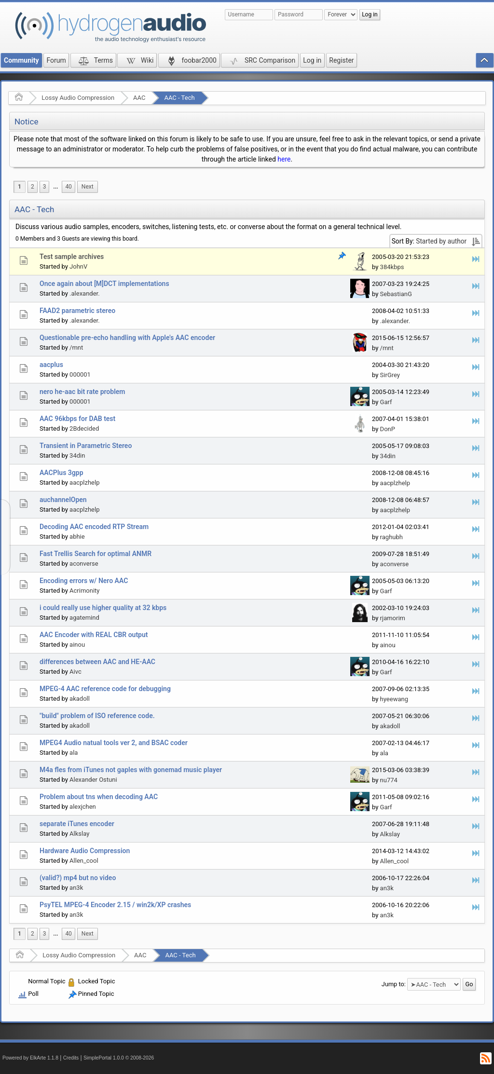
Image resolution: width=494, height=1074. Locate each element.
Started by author (441, 241)
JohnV (78, 266)
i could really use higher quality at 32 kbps (103, 608)
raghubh (391, 537)
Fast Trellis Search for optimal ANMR (95, 553)
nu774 (389, 780)
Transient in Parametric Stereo (86, 445)
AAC (139, 97)
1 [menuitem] (19, 186)
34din (77, 455)
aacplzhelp (84, 482)
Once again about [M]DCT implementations (104, 283)
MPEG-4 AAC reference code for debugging (105, 689)
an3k (76, 887)
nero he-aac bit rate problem (82, 391)
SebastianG (396, 294)
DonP (387, 429)
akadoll (79, 698)
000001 (80, 374)
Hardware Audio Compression (85, 851)
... (55, 186)
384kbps (392, 267)
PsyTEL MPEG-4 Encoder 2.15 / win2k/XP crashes (115, 905)
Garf (386, 402)
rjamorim (392, 618)
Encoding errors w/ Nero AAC (84, 581)
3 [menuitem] (44, 186)
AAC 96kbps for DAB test (77, 418)
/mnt (76, 347)
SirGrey (390, 375)
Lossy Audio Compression (77, 97)
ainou (77, 644)
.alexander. (84, 293)
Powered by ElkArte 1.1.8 (30, 1057)
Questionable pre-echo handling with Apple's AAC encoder (127, 337)
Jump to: (394, 984)
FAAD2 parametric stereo (77, 310)
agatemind (84, 617)
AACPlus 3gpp (61, 472)
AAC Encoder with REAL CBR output (94, 635)
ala (73, 752)
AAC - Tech (179, 97)
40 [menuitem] (68, 186)
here (283, 159)
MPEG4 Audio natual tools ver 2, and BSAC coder (114, 743)
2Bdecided (84, 428)
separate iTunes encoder (77, 824)
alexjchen (82, 806)
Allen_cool (83, 860)
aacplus (51, 364)
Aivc (75, 671)
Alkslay (79, 833)
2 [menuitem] (32, 186)
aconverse (83, 563)
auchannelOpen (63, 499)
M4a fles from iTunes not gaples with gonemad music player (131, 770)
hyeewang (394, 699)
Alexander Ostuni (93, 779)
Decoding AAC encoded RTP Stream (94, 526)
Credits (71, 1057)
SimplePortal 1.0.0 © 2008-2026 (118, 1057)
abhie (77, 536)
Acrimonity (84, 590)
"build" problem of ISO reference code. (97, 716)
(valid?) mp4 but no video (78, 878)
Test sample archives (72, 256)
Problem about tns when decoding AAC (99, 797)
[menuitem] (55, 187)
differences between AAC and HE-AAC (97, 662)
